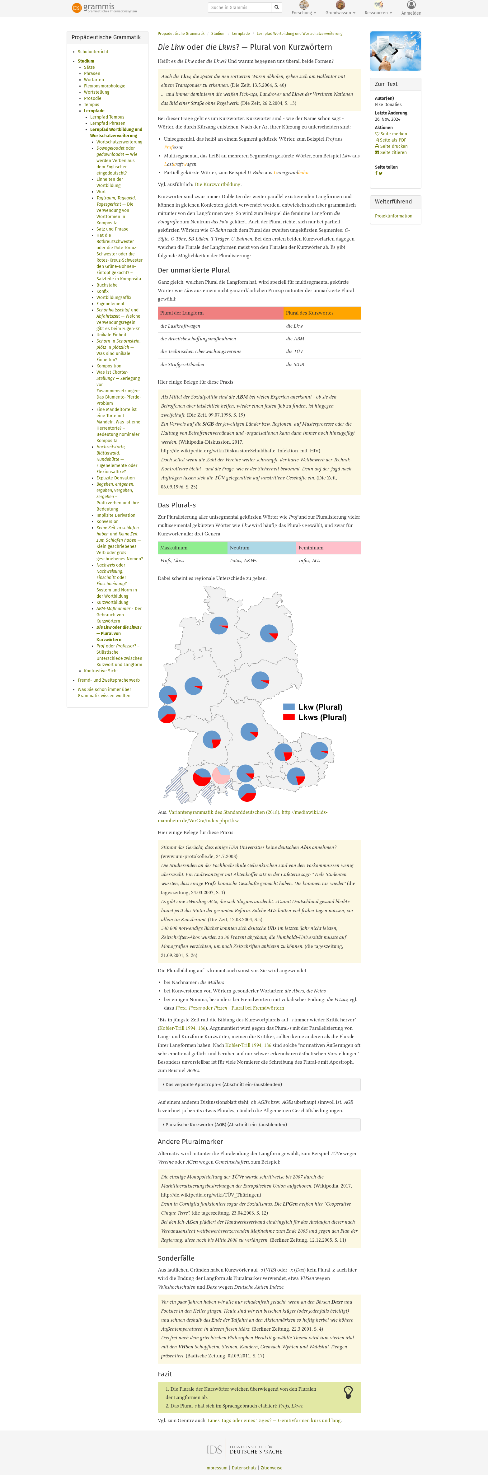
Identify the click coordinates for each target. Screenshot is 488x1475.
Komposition (108, 366)
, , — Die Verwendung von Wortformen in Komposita (116, 210)
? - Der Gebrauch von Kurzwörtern (119, 615)
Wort (101, 191)
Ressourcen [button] (378, 8)
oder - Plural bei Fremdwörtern (230, 1008)
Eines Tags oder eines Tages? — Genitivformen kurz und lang (274, 1420)
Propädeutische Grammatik (181, 33)
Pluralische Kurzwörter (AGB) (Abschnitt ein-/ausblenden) (225, 1124)
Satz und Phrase (112, 229)
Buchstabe (107, 285)
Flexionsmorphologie (104, 86)
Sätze (89, 67)
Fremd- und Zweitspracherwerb (109, 680)
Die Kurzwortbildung (218, 184)
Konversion (107, 521)
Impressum (216, 1468)
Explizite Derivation (115, 478)
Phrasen (92, 73)
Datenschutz (244, 1468)
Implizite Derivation (115, 515)
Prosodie (92, 98)
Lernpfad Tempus (107, 117)
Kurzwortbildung (112, 602)
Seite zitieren (391, 152)
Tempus (91, 104)
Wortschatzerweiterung (119, 142)
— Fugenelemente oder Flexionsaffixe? (116, 459)
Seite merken (391, 134)
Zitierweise (272, 1468)
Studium (86, 61)
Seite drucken (391, 146)
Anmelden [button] (411, 8)
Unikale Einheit (111, 335)
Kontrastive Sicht (101, 671)
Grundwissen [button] (340, 8)
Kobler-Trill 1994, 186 (182, 1028)
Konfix (102, 291)
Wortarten (94, 79)
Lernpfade (94, 111)
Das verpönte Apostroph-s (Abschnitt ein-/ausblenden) (222, 1084)
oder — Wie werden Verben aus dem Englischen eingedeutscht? (117, 161)
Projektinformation (393, 216)
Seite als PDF (390, 140)
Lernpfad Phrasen (107, 123)
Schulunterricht (93, 51)
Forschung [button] (304, 8)
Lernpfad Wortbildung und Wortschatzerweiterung (299, 33)
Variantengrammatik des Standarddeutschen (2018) (224, 812)
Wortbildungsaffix (113, 297)
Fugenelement (110, 303)
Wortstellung (96, 92)
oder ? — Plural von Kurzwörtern (119, 633)
